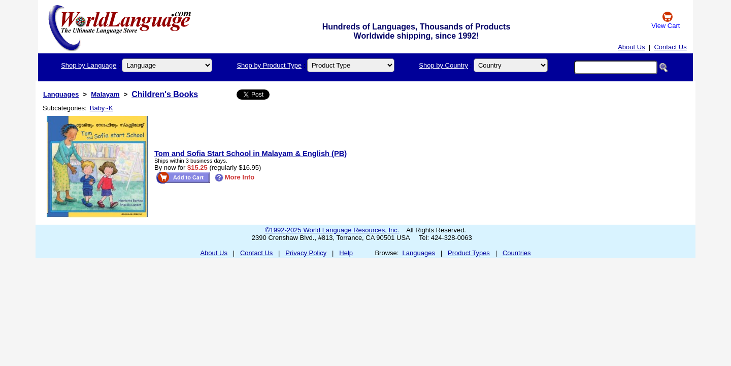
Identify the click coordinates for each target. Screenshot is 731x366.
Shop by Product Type (269, 65)
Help (346, 253)
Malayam (105, 94)
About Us (631, 47)
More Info (235, 177)
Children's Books (164, 94)
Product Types (469, 253)
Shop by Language (88, 65)
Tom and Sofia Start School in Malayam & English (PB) (250, 153)
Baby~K (101, 108)
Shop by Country (443, 65)
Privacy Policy (305, 253)
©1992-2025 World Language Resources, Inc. (332, 230)
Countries (517, 253)
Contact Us (670, 47)
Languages (61, 94)
